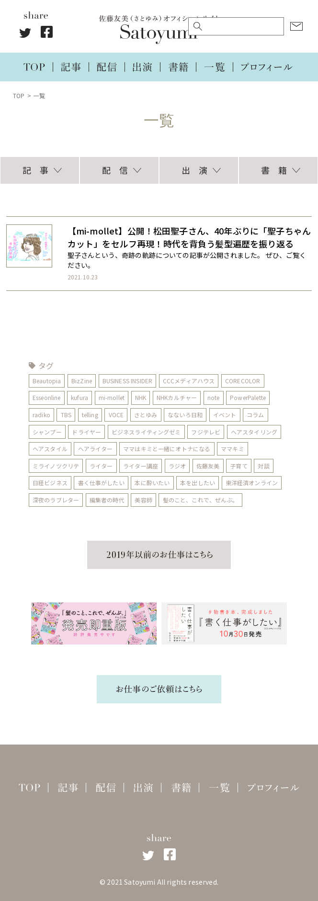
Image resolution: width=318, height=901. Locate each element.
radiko (41, 415)
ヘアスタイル (50, 449)
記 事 (35, 170)
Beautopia (47, 381)
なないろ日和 (185, 415)
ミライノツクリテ (56, 466)
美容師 (143, 500)
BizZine (81, 381)
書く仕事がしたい (101, 482)
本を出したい (197, 482)
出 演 (194, 170)
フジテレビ (206, 432)
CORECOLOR (243, 381)
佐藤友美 (208, 466)
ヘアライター (95, 449)
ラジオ (177, 466)
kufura (79, 397)
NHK (140, 397)
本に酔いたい (152, 482)
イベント (225, 415)
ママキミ (233, 449)
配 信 (115, 170)
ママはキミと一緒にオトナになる (166, 449)
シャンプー (47, 432)
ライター (101, 466)
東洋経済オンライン (252, 482)
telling (90, 415)
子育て (239, 466)
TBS (66, 415)
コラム (255, 415)
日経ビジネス (50, 482)
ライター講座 (140, 466)
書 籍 (274, 170)
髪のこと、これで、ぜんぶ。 (200, 500)
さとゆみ (146, 415)
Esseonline (47, 397)
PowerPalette (248, 397)
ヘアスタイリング (254, 432)
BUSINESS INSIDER (127, 381)
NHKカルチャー (177, 397)
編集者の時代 (107, 500)
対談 (264, 466)
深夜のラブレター (56, 500)
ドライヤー (87, 432)
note (213, 397)
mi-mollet (112, 397)
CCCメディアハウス (189, 381)
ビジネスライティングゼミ (146, 432)
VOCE (116, 415)
